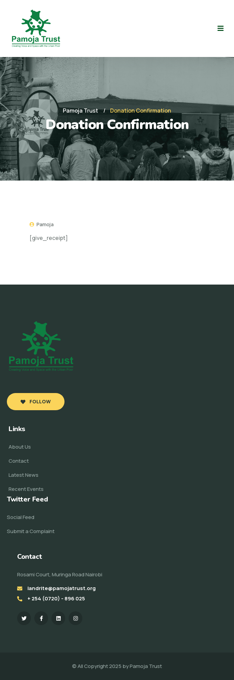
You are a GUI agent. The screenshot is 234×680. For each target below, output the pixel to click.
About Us (20, 446)
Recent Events (26, 489)
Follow (36, 401)
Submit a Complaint (31, 531)
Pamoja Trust (146, 666)
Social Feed (20, 517)
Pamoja (42, 224)
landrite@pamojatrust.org (61, 588)
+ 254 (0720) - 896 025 (56, 598)
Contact (19, 460)
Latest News (23, 475)
